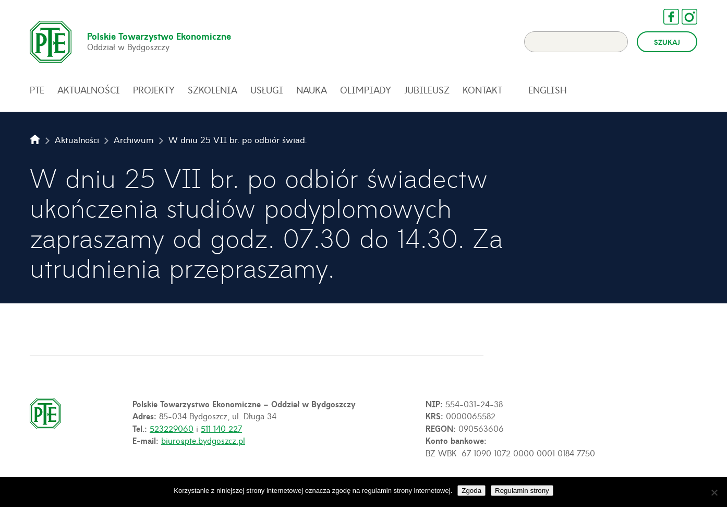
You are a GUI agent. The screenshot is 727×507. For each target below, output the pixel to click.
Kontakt (482, 90)
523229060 (171, 428)
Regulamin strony (522, 490)
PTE (37, 90)
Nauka (311, 90)
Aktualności (88, 90)
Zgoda (471, 490)
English (547, 90)
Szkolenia (212, 90)
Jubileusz (427, 90)
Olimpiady (365, 90)
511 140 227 (221, 428)
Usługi (266, 90)
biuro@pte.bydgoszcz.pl (203, 440)
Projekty (154, 90)
